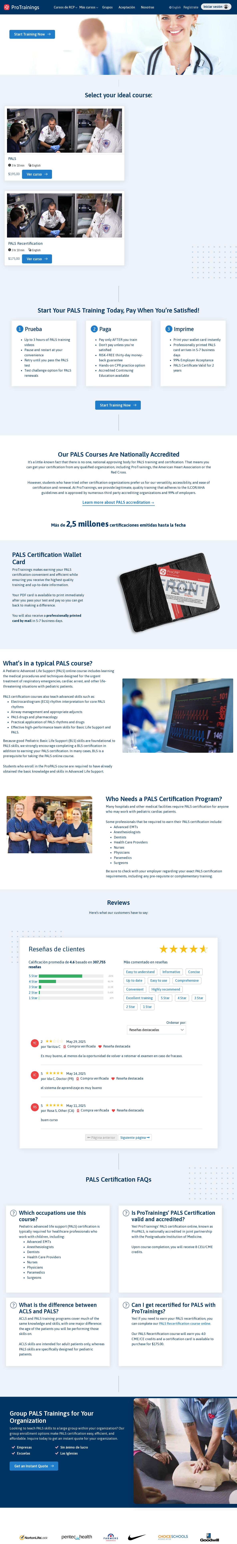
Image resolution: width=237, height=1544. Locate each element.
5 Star (33, 893)
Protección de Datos (134, 1509)
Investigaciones (52, 1515)
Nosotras (147, 7)
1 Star (33, 915)
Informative (171, 889)
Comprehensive (187, 898)
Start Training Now (31, 34)
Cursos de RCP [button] (65, 7)
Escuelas (8, 1515)
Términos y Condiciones (136, 1526)
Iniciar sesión (216, 7)
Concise (194, 889)
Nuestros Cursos (13, 1504)
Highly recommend (166, 907)
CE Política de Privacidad (137, 1531)
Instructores (10, 1520)
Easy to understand (140, 889)
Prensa (86, 1515)
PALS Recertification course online (184, 1241)
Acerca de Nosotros (94, 1504)
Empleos (87, 1526)
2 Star (33, 910)
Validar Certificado (54, 1526)
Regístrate (190, 7)
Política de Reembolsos (136, 1520)
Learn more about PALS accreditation (116, 419)
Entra (6, 1541)
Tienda (47, 1520)
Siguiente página (135, 1055)
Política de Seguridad (135, 1515)
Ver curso (34, 175)
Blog (45, 1504)
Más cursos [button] (88, 7)
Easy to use (158, 898)
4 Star (33, 899)
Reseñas (87, 1509)
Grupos (107, 7)
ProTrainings (224, 1506)
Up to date (134, 898)
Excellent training (139, 915)
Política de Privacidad (135, 1504)
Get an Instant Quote (32, 1383)
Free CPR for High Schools (98, 1531)
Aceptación (127, 7)
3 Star (33, 904)
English (175, 7)
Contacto (48, 1509)
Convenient (135, 907)
